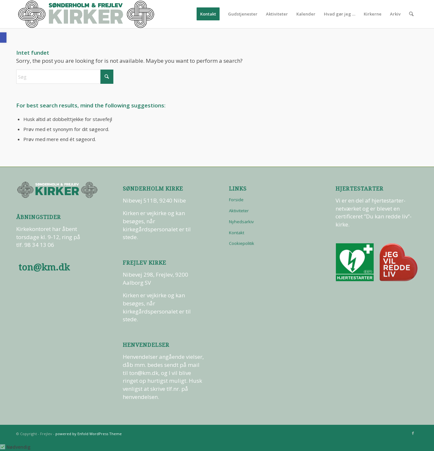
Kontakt (236, 233)
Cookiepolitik (241, 243)
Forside (236, 200)
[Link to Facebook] (413, 433)
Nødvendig (18, 447)
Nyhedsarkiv (241, 222)
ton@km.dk (44, 267)
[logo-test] (86, 14)
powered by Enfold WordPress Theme (88, 433)
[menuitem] (208, 14)
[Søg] (411, 14)
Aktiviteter (239, 211)
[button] (3, 37)
